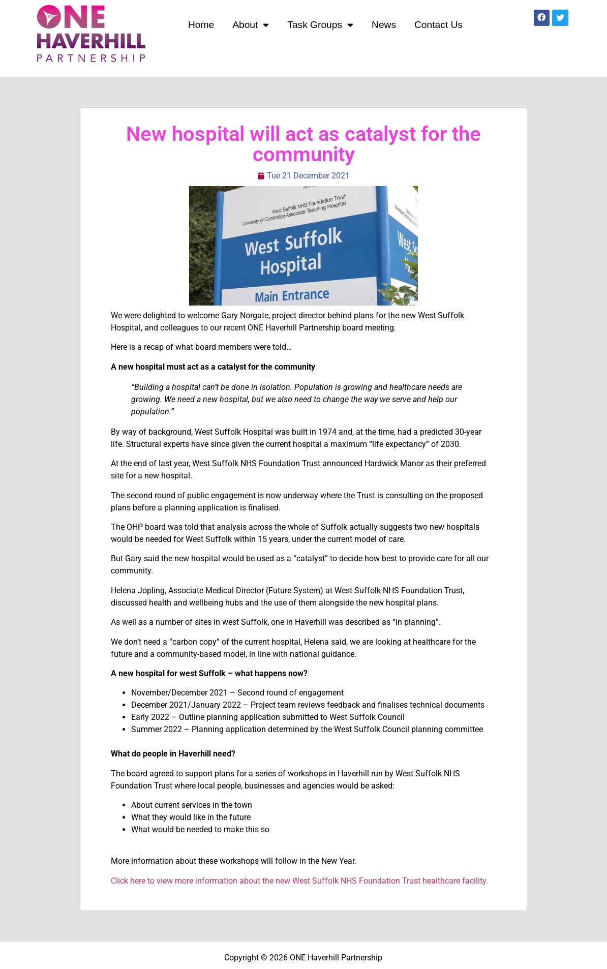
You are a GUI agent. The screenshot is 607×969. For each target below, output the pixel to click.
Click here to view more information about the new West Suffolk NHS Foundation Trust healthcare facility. (299, 881)
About (250, 25)
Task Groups (320, 25)
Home (201, 24)
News (384, 24)
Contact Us (438, 24)
